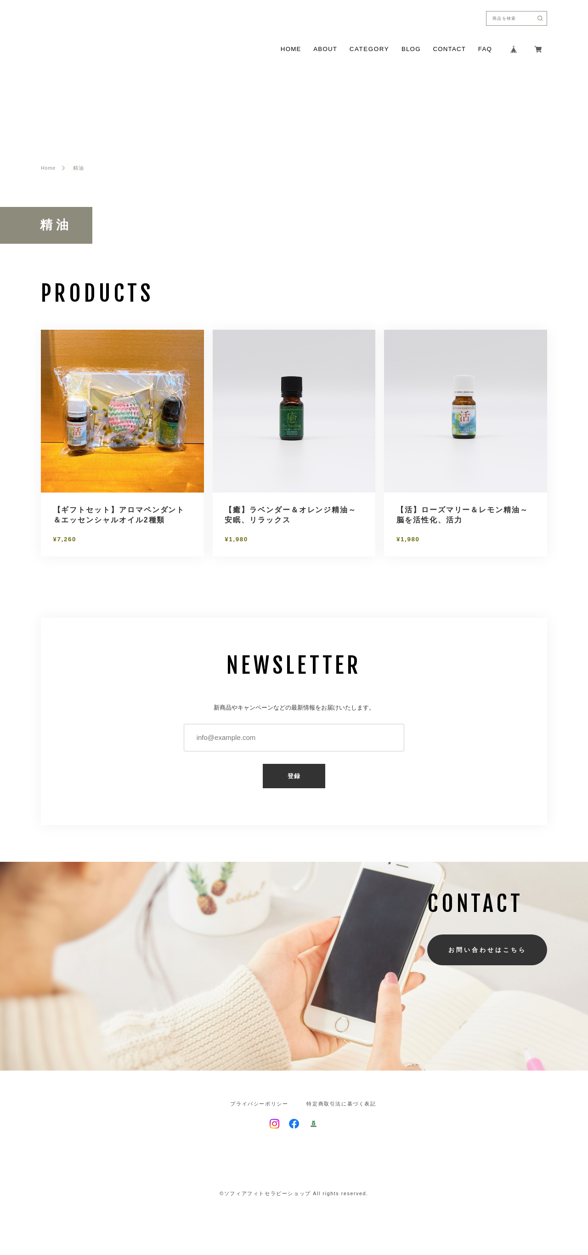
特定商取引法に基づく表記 (341, 1103)
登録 (294, 776)
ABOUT (325, 49)
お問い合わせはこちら (487, 949)
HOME (291, 49)
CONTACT (449, 49)
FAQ (485, 49)
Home (48, 168)
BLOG (411, 49)
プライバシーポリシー (259, 1103)
